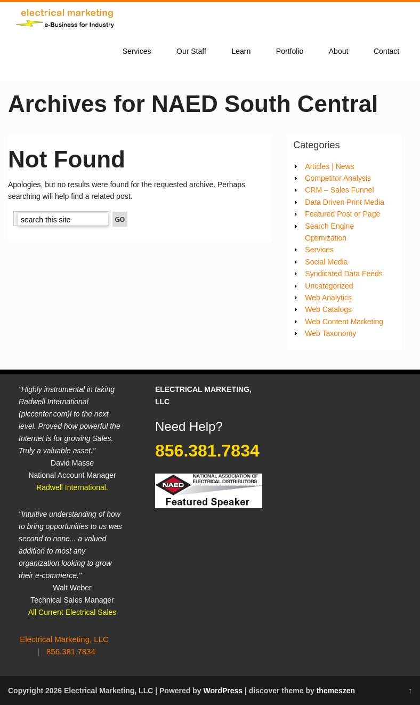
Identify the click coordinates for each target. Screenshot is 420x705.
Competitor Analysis (338, 178)
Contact (386, 51)
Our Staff (191, 51)
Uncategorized (329, 286)
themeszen (336, 690)
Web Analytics (328, 297)
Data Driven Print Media (344, 202)
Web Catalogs (328, 309)
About (339, 51)
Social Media (326, 262)
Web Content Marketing (344, 321)
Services (137, 51)
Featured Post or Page (342, 214)
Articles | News (329, 166)
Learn (241, 51)
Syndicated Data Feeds (344, 273)
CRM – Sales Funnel (339, 190)
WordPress (223, 690)
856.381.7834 (70, 651)
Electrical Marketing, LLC (64, 639)
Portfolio (289, 51)
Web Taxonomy (330, 333)
